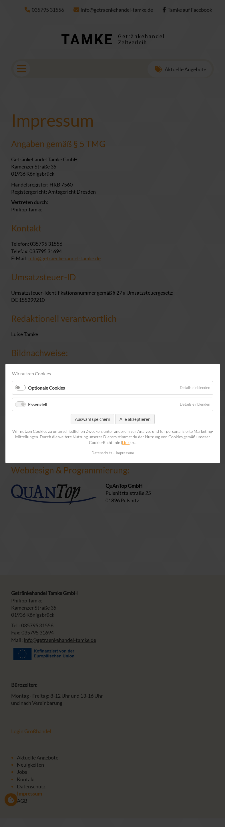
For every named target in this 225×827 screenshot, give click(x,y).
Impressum (125, 453)
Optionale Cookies (46, 388)
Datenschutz (101, 453)
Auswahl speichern (92, 419)
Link (126, 442)
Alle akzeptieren (135, 419)
